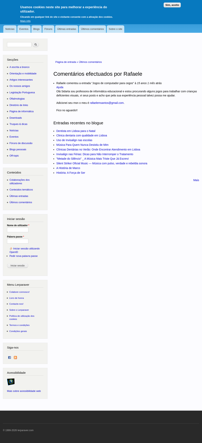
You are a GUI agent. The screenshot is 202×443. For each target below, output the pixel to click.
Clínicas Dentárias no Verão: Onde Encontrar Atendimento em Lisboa (98, 149)
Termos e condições (19, 325)
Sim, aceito (172, 3)
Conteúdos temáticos (21, 189)
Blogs (36, 29)
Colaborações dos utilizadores (20, 181)
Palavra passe (15, 236)
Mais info (25, 18)
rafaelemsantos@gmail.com (107, 102)
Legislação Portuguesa (22, 92)
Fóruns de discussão (21, 143)
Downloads (16, 117)
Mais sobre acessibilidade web (24, 391)
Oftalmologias (17, 98)
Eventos (23, 29)
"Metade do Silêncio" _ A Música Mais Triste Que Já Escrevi (92, 158)
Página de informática (22, 111)
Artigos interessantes (21, 79)
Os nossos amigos (20, 86)
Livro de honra (16, 298)
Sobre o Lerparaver (19, 310)
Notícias (9, 29)
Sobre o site (115, 29)
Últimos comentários (92, 29)
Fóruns (48, 29)
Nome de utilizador (18, 225)
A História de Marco (68, 168)
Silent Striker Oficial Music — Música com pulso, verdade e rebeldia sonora (101, 163)
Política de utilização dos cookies (21, 317)
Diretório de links (19, 105)
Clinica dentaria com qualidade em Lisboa (81, 135)
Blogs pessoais (18, 149)
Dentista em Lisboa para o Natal (75, 131)
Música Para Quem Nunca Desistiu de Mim (82, 144)
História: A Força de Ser (70, 172)
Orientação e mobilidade (23, 73)
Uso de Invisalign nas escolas (74, 140)
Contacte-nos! (16, 303)
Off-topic (14, 155)
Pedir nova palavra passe (24, 255)
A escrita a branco (19, 67)
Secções (12, 59)
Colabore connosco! (19, 292)
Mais (196, 180)
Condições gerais (18, 331)
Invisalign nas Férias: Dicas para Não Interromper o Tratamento (94, 154)
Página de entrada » (67, 61)
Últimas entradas (66, 29)
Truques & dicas (18, 124)
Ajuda (59, 87)
